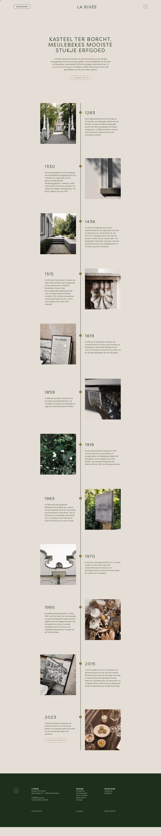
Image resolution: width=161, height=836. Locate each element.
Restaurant (80, 791)
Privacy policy (37, 811)
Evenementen (81, 793)
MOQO (112, 811)
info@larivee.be (38, 798)
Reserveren (81, 798)
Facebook (108, 791)
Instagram (108, 793)
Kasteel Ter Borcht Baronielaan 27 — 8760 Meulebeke (45, 792)
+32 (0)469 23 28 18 (40, 800)
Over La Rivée (81, 796)
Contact (79, 800)
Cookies (79, 811)
